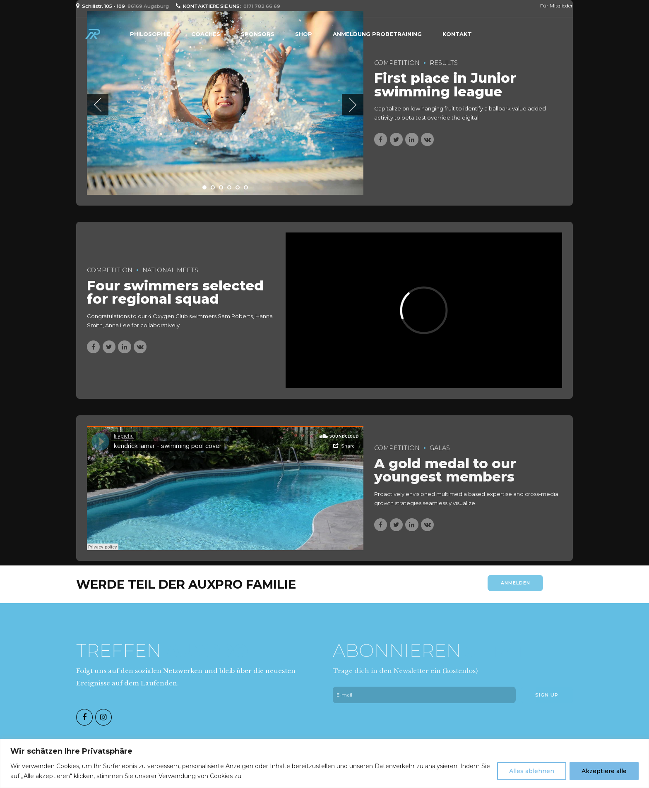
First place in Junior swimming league (445, 85)
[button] (97, 104)
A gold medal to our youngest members (445, 477)
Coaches (205, 34)
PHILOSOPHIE (150, 34)
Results (444, 63)
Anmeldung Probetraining (377, 34)
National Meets (170, 270)
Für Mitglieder (556, 6)
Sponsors (257, 34)
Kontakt (457, 34)
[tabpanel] (225, 103)
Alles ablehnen (531, 771)
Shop (303, 34)
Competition (397, 63)
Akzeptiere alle (604, 771)
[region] (324, 763)
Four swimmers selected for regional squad (175, 292)
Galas (440, 455)
